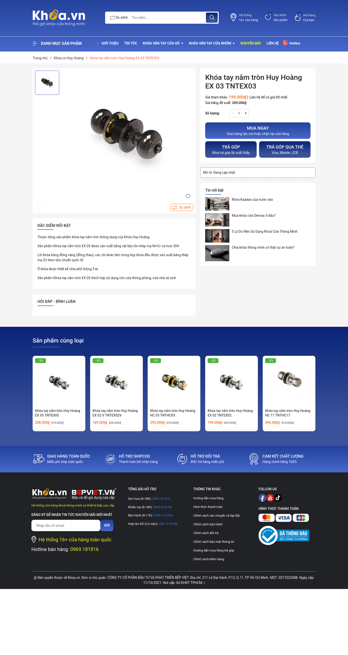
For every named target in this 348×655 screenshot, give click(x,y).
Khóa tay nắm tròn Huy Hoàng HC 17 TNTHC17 (287, 413)
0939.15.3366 (163, 515)
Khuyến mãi (250, 43)
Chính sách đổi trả (205, 533)
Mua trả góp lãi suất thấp (231, 149)
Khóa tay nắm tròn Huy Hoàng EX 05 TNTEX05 (57, 413)
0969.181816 (84, 549)
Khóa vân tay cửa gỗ (162, 43)
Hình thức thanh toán (208, 507)
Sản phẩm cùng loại (58, 340)
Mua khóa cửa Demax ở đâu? (254, 215)
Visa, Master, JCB (285, 149)
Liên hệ (273, 43)
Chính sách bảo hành (208, 524)
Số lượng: (212, 113)
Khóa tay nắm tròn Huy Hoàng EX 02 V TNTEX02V (115, 413)
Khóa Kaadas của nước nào (252, 199)
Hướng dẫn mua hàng (208, 498)
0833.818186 (162, 507)
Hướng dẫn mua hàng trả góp (213, 550)
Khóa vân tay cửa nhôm (210, 43)
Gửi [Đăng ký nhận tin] (107, 525)
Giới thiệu (110, 43)
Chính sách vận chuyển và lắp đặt (216, 515)
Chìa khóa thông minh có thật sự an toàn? (263, 247)
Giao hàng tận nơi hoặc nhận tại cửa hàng (258, 130)
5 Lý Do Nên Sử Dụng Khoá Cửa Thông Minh (264, 231)
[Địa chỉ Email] (65, 525)
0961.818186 (167, 524)
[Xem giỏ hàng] (305, 17)
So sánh (119, 17)
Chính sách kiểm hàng (208, 559)
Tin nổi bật (214, 190)
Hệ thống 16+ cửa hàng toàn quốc (75, 540)
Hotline (291, 43)
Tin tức (130, 43)
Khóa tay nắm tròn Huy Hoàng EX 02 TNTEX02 (230, 413)
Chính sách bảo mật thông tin (213, 541)
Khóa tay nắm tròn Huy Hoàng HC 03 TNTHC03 (172, 413)
